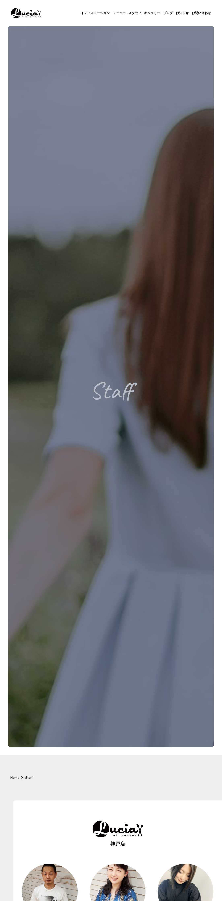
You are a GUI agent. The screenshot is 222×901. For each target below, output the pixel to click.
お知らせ (182, 13)
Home (14, 777)
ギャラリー (152, 13)
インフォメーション (95, 13)
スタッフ (134, 13)
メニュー (119, 13)
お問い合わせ (201, 13)
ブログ (168, 13)
